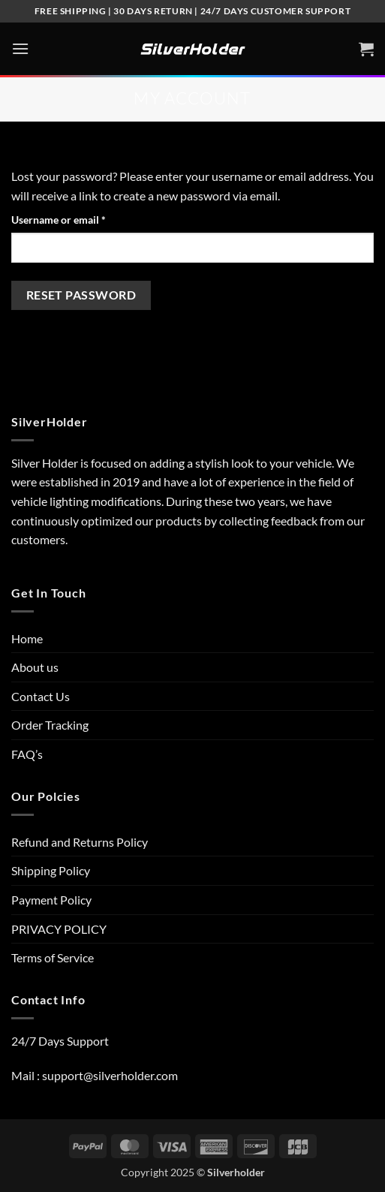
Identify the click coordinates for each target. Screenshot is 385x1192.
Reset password (81, 295)
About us (35, 667)
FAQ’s (27, 754)
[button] (20, 48)
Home (27, 638)
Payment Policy (51, 899)
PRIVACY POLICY (59, 929)
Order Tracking (50, 725)
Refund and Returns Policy (79, 842)
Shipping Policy (50, 870)
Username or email (79, 218)
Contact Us (40, 696)
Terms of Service (52, 957)
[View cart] (366, 48)
